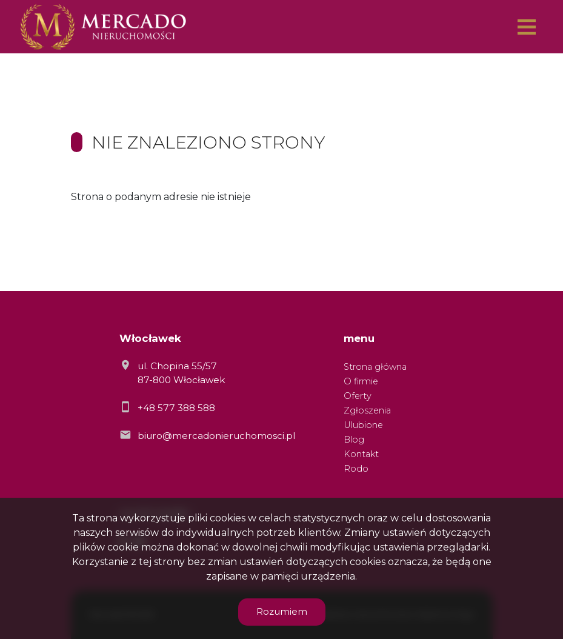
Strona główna (375, 366)
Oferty (357, 395)
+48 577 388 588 (176, 407)
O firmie (361, 381)
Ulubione (363, 425)
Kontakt (361, 454)
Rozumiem (281, 611)
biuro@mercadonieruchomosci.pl (216, 435)
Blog (354, 439)
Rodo (356, 468)
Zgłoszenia (367, 410)
